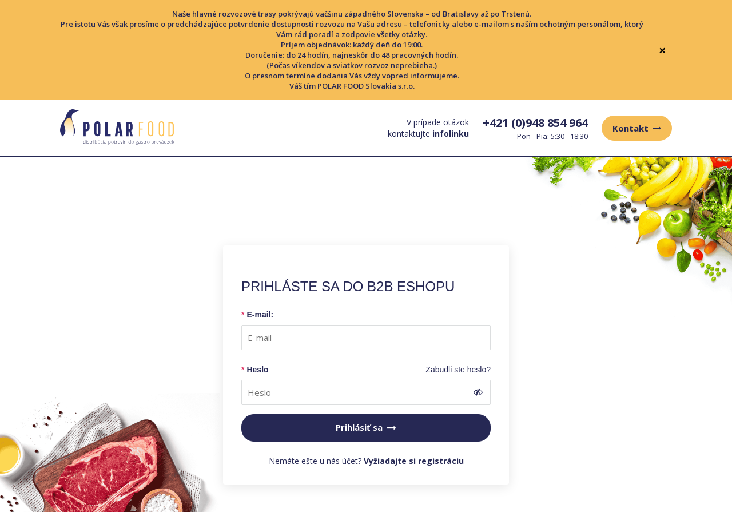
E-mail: (259, 314)
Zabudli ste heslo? (458, 369)
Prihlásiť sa (366, 427)
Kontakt (636, 128)
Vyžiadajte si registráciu (414, 460)
